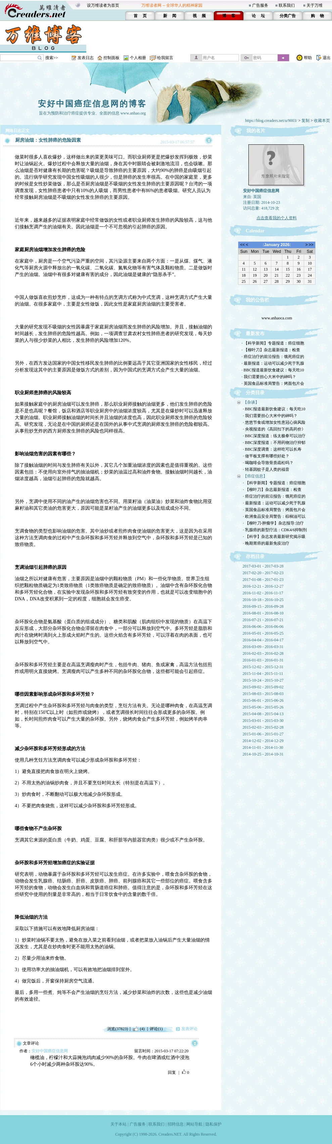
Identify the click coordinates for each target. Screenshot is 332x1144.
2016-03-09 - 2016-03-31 (263, 646)
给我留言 (165, 57)
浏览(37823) (117, 1028)
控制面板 (111, 57)
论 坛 (258, 15)
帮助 (308, 57)
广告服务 (260, 5)
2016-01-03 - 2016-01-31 (263, 660)
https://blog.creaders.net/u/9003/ (271, 120)
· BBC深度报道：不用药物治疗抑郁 (274, 442)
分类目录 (255, 392)
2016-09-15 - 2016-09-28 (263, 606)
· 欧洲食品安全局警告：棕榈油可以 (274, 516)
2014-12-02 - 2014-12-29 (263, 740)
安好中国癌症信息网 (50, 1051)
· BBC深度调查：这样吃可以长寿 (272, 449)
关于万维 (314, 5)
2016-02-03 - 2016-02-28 (263, 653)
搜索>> (51, 57)
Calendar (255, 230)
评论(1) (156, 1028)
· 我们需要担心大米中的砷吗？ (269, 376)
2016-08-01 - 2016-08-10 (263, 613)
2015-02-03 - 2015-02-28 (263, 727)
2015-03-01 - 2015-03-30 (263, 720)
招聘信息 (176, 1124)
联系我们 (287, 5)
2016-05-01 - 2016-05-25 (263, 633)
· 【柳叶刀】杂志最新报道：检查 (271, 350)
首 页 (140, 15)
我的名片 (255, 130)
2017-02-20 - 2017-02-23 (263, 572)
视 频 (199, 15)
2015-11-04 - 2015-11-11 (263, 673)
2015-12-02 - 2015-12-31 (263, 667)
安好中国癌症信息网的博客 (92, 103)
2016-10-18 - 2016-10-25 (263, 599)
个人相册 (138, 57)
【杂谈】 (251, 402)
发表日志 (86, 57)
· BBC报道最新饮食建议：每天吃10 (273, 370)
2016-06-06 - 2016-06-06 (263, 626)
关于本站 (118, 1124)
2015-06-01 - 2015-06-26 (263, 700)
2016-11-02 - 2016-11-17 (263, 593)
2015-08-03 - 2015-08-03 (263, 693)
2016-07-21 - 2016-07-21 (263, 619)
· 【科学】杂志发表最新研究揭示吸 (274, 536)
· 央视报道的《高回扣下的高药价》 (274, 429)
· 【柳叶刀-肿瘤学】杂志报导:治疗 (273, 523)
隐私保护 (213, 1124)
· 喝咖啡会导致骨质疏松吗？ (268, 462)
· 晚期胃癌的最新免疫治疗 (266, 543)
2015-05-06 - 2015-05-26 (263, 707)
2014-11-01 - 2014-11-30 (263, 747)
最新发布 (255, 333)
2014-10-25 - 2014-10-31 (263, 754)
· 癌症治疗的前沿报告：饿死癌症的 (273, 356)
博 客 (228, 15)
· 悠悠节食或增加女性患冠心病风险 (274, 422)
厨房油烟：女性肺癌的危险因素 (48, 140)
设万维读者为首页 (103, 5)
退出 (327, 57)
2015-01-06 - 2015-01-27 (263, 734)
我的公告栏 (257, 300)
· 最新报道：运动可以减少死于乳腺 (273, 363)
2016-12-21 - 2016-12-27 (263, 586)
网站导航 (194, 1124)
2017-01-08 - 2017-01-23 (263, 579)
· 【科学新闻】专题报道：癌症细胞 (273, 343)
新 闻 (169, 15)
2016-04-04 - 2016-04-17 (263, 640)
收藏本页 (322, 120)
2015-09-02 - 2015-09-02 (263, 687)
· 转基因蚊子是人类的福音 (266, 469)
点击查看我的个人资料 (276, 218)
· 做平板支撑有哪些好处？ (266, 456)
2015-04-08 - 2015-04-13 (263, 714)
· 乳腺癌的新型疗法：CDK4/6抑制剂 (275, 530)
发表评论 (189, 1028)
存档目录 (255, 556)
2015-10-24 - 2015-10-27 (263, 680)
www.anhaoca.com (276, 319)
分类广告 (288, 15)
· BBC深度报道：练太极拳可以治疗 (274, 435)
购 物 (317, 15)
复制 (305, 120)
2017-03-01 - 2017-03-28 (263, 566)
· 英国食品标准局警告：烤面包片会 (273, 383)
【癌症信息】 (255, 476)
